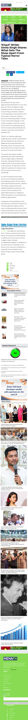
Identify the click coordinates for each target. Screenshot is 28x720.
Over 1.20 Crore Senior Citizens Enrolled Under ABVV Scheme (12, 643)
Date (3, 67)
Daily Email (11, 715)
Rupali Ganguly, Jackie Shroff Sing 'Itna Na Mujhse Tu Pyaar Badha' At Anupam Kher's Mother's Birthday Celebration (13, 571)
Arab (20, 17)
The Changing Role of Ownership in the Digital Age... (12, 365)
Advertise (5, 681)
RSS (9, 719)
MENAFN (4, 80)
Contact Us (6, 679)
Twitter (10, 711)
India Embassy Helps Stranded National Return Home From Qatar (12, 425)
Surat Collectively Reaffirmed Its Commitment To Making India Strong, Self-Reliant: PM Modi (13, 544)
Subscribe (15, 703)
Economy (14, 19)
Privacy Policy (6, 677)
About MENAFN (7, 683)
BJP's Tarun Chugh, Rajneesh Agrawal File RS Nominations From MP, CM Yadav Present (13, 442)
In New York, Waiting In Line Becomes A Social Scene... (20, 295)
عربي (17, 2)
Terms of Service (7, 675)
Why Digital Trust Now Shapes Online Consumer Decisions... (11, 372)
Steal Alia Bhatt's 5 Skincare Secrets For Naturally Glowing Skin (12, 508)
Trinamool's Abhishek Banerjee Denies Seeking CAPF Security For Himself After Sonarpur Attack (12, 489)
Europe (13, 17)
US (5, 17)
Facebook (10, 709)
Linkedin (10, 717)
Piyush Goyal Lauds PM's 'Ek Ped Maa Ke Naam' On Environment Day (12, 527)
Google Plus (11, 713)
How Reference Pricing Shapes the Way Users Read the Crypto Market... (13, 368)
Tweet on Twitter (20, 72)
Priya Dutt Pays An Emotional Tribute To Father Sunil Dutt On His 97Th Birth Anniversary (12, 619)
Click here (13, 669)
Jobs (4, 685)
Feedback (5, 687)
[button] (21, 2)
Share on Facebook (11, 72)
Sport (19, 22)
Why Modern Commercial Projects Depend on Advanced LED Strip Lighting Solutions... (14, 375)
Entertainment (9, 22)
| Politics (5, 19)
